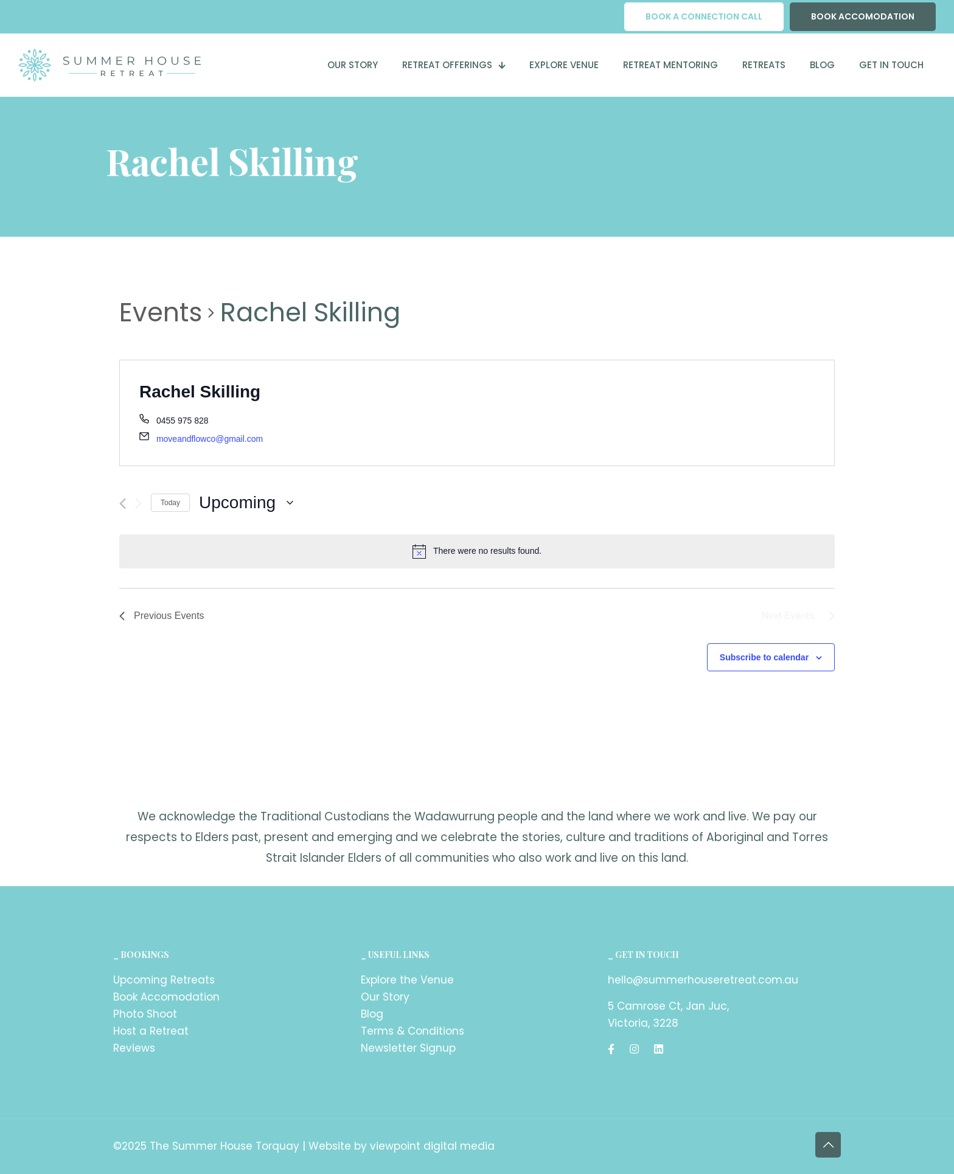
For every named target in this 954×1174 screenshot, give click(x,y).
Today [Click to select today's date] (170, 502)
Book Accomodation (166, 997)
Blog (372, 1014)
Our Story (385, 997)
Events (160, 312)
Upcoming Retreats (164, 980)
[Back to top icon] (828, 1145)
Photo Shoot (145, 1014)
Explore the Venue (407, 980)
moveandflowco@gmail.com (209, 439)
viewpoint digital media (432, 1146)
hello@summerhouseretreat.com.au (703, 980)
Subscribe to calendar (764, 657)
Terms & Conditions (412, 1031)
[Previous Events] (122, 503)
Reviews (134, 1048)
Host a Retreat (151, 1031)
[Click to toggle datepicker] (246, 503)
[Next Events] (138, 503)
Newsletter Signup (408, 1048)
